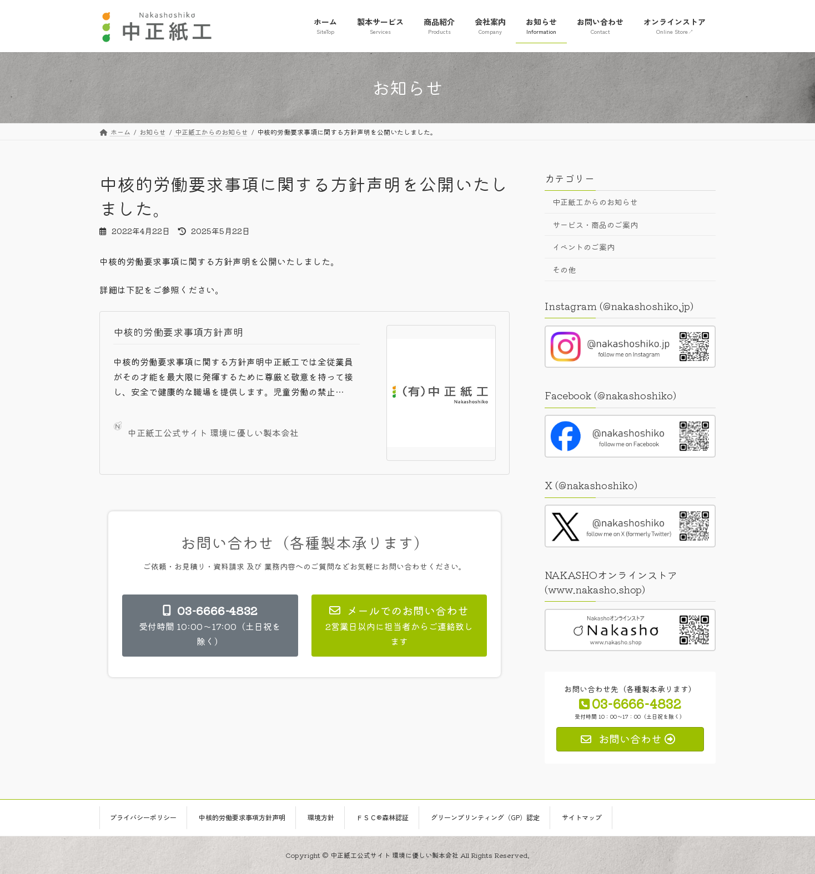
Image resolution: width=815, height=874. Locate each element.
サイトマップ (582, 817)
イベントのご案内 (583, 246)
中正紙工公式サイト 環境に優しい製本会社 (206, 430)
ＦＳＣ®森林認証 (382, 817)
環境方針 (321, 817)
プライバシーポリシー (143, 817)
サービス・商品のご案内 (595, 224)
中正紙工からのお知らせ (595, 201)
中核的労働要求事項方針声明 (178, 331)
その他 (564, 269)
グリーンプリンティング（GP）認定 (485, 817)
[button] (210, 625)
